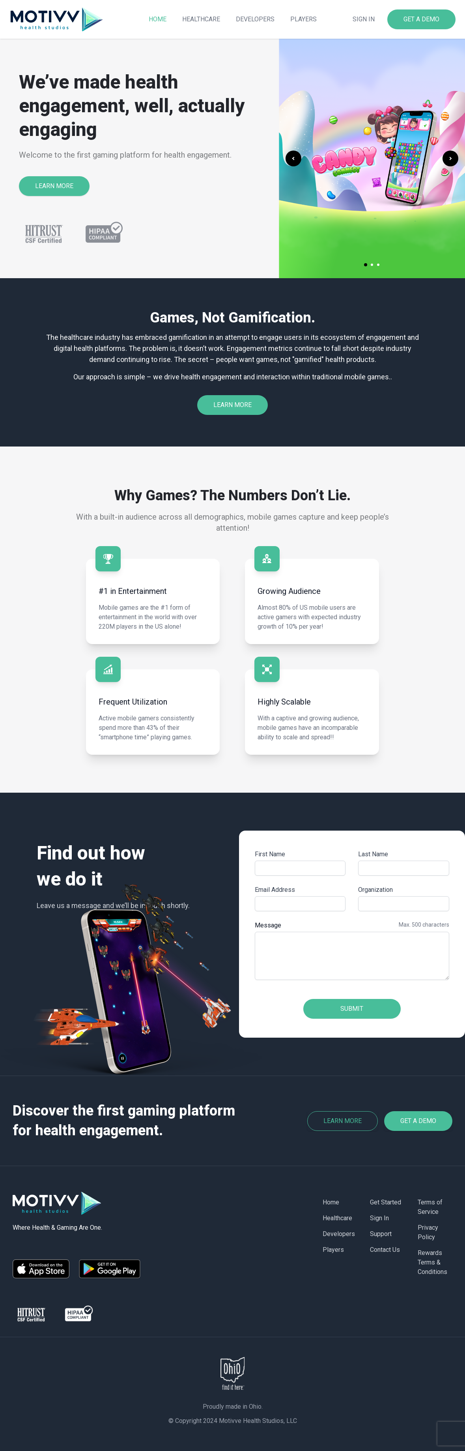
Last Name (373, 854)
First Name (270, 854)
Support (381, 1234)
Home (157, 19)
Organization (375, 889)
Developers (255, 19)
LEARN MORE (54, 186)
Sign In (379, 1218)
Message (268, 925)
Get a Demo (418, 1121)
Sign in (364, 19)
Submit (351, 1008)
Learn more (342, 1121)
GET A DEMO (421, 19)
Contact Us (385, 1249)
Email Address (275, 889)
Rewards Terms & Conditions (432, 1262)
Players (303, 19)
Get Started (385, 1202)
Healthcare (201, 19)
